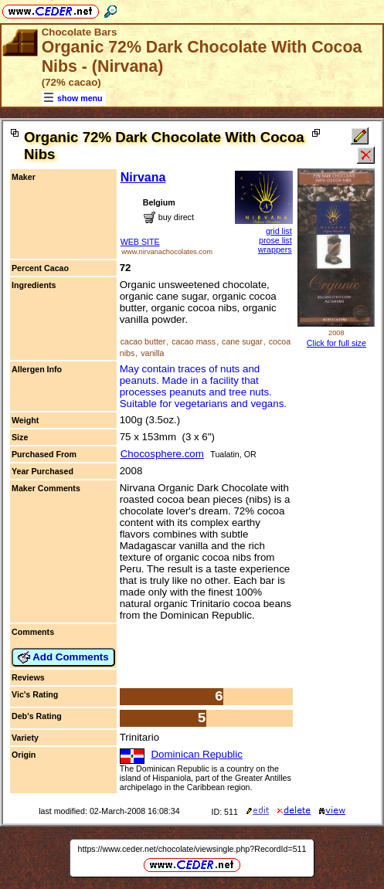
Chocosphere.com (162, 454)
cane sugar (242, 341)
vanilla (152, 353)
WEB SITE (140, 241)
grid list (279, 231)
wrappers (275, 249)
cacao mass (194, 341)
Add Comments (63, 657)
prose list (275, 240)
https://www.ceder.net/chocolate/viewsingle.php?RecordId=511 (192, 848)
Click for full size (336, 343)
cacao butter (143, 341)
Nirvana (143, 177)
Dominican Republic (197, 754)
